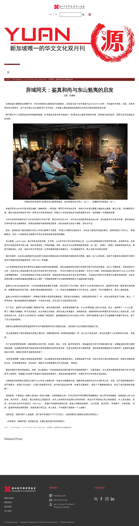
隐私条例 (8, 502)
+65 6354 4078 (60, 496)
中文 (50, 14)
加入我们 (8, 511)
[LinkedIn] (112, 499)
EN (56, 14)
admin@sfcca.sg (60, 500)
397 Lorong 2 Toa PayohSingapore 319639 (64, 505)
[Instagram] (107, 499)
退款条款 (8, 507)
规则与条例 (9, 498)
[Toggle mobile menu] (89, 14)
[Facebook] (101, 499)
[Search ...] (70, 14)
